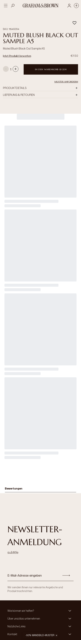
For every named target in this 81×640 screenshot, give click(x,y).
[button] (40, 87)
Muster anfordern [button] (66, 80)
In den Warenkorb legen (50, 68)
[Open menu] (5, 5)
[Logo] (40, 5)
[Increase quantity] (15, 68)
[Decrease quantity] (6, 68)
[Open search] (12, 5)
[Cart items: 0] (76, 5)
